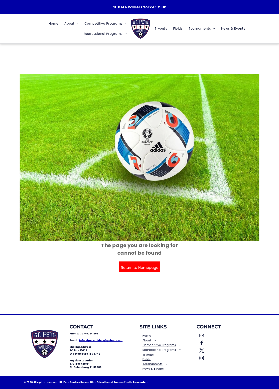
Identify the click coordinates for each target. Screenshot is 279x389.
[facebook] (201, 343)
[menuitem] (53, 23)
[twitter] (201, 351)
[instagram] (201, 358)
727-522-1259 (89, 333)
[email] (201, 336)
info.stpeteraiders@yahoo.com (101, 340)
